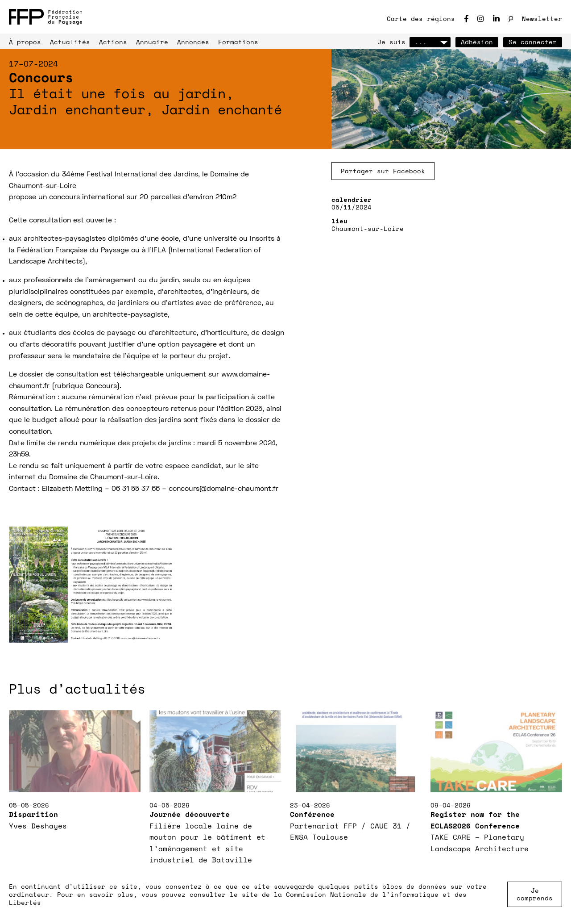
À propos (25, 41)
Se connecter (533, 41)
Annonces (193, 41)
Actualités (70, 41)
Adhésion (477, 41)
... (430, 41)
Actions (113, 41)
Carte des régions (421, 18)
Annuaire (152, 41)
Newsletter (542, 18)
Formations (238, 41)
